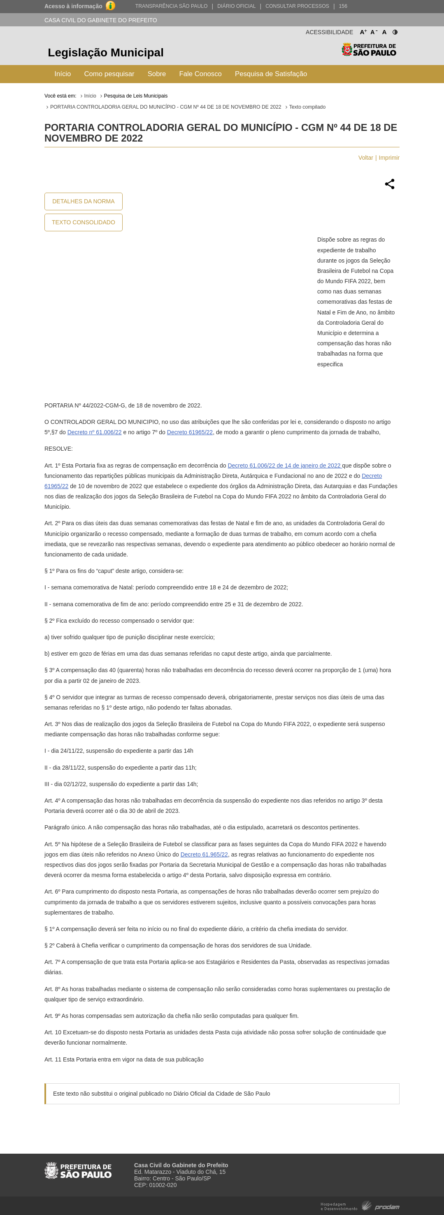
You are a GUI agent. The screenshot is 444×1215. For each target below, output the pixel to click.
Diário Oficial (236, 6)
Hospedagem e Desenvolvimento (360, 1205)
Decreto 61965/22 (190, 432)
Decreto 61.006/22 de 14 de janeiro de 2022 (285, 465)
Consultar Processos (297, 6)
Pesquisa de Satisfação (271, 74)
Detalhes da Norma (83, 201)
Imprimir (389, 157)
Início (62, 74)
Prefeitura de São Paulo (369, 53)
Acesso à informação (73, 6)
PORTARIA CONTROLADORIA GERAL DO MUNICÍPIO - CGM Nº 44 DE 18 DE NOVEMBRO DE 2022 (165, 107)
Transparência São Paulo (171, 6)
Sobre (157, 74)
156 (343, 6)
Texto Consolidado (83, 222)
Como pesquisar (109, 74)
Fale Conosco (200, 74)
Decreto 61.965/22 (204, 854)
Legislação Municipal (106, 52)
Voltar (365, 157)
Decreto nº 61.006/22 (94, 432)
